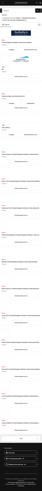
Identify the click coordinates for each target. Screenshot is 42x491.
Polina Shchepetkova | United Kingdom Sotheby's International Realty (21, 235)
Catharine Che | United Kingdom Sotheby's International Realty (21, 208)
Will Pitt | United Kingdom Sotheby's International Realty (19, 262)
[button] (40, 3)
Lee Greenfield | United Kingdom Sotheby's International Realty (21, 396)
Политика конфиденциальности (17, 482)
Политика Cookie (21, 484)
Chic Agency (6, 127)
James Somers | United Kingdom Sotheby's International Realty (21, 154)
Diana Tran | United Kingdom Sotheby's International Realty (21, 181)
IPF (3, 69)
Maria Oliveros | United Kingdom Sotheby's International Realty (21, 288)
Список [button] (5, 25)
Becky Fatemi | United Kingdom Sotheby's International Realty (21, 342)
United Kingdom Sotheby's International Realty (17, 42)
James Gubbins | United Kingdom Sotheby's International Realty (21, 423)
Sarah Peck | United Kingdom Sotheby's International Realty (21, 315)
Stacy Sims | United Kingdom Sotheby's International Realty (21, 369)
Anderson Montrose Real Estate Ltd (13, 96)
